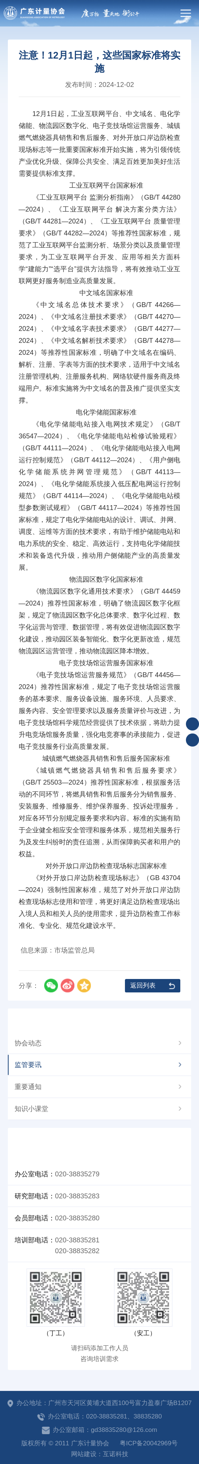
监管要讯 (28, 1065)
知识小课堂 (31, 1109)
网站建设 (84, 1454)
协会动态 (28, 1043)
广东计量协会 (34, 12)
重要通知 (28, 1087)
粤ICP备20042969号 (149, 1443)
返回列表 (143, 985)
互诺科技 (115, 1454)
